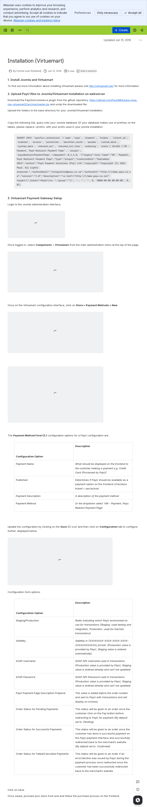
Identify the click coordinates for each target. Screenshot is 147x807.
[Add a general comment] (25, 803)
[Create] (121, 30)
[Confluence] (20, 30)
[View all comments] (138, 782)
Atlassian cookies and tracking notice (36, 20)
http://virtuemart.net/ (101, 85)
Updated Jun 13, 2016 (117, 40)
